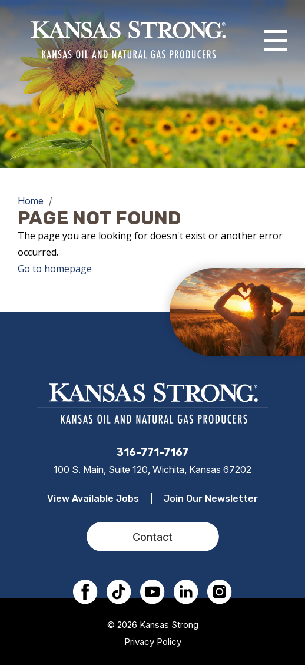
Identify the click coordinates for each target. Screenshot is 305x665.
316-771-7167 (152, 452)
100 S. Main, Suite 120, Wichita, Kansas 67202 (152, 469)
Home (31, 201)
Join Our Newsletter (211, 498)
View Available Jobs (93, 498)
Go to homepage (55, 268)
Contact (152, 537)
